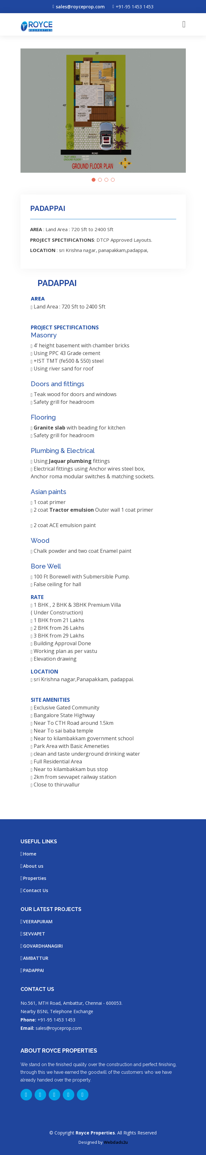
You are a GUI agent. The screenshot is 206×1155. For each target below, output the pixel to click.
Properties (34, 878)
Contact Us (35, 890)
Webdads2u (116, 1142)
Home (29, 854)
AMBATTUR (35, 958)
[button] (93, 180)
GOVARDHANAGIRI (43, 946)
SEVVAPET (34, 934)
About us (33, 866)
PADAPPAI (33, 970)
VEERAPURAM (38, 921)
